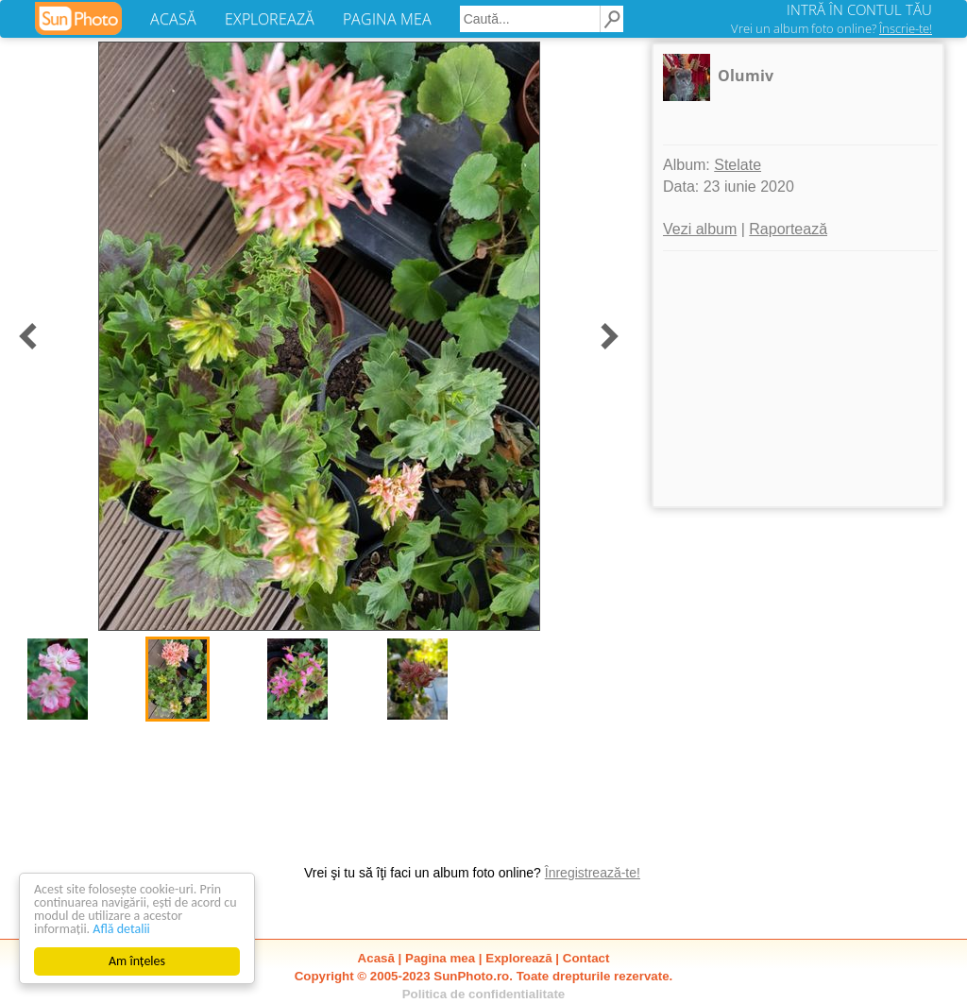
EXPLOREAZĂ (269, 18)
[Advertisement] (798, 379)
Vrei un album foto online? (831, 28)
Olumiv (745, 75)
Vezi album (700, 229)
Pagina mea (440, 958)
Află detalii (121, 929)
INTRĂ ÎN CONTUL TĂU (859, 9)
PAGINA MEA (387, 18)
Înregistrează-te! (592, 872)
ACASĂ (173, 18)
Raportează (788, 229)
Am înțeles (137, 961)
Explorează (518, 958)
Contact (586, 958)
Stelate (737, 165)
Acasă (376, 958)
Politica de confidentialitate (484, 994)
